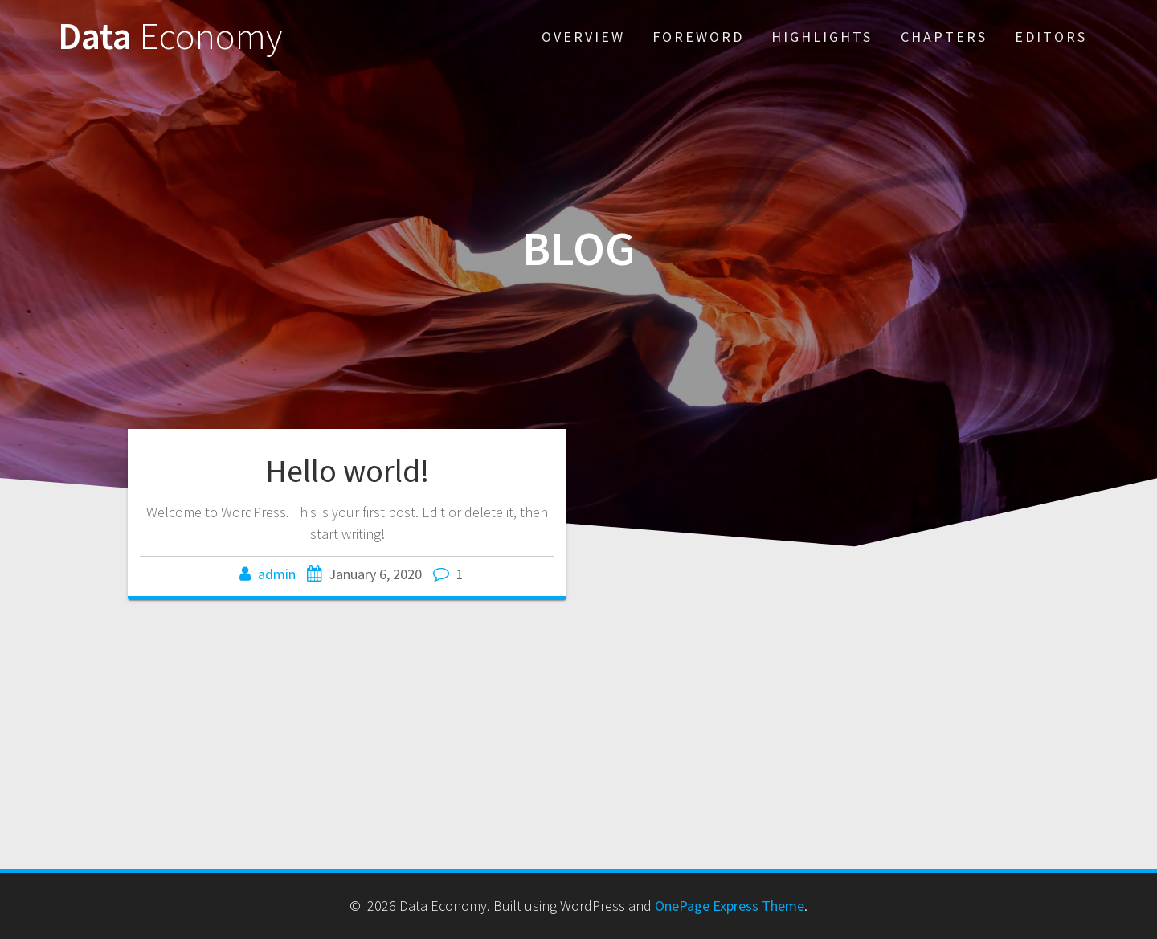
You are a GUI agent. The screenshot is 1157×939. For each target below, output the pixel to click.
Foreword (698, 36)
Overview (583, 36)
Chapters (944, 36)
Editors (1051, 36)
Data (170, 36)
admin (277, 574)
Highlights (822, 36)
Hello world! (347, 471)
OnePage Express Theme (729, 905)
